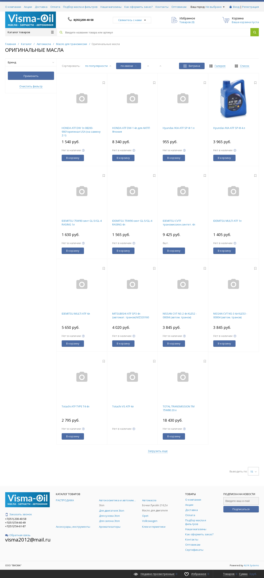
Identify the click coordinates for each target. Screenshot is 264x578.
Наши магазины (110, 7)
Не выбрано (215, 7)
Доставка (41, 7)
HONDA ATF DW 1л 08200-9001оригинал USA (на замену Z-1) (81, 131)
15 (253, 471)
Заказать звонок (18, 514)
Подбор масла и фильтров (80, 7)
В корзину (72, 158)
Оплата (55, 7)
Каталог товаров (31, 32)
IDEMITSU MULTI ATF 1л (227, 221)
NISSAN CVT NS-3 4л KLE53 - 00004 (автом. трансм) (230, 315)
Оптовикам (178, 7)
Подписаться (241, 509)
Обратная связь (18, 535)
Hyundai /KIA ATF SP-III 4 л (229, 128)
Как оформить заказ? (138, 7)
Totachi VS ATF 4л (123, 406)
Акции (28, 7)
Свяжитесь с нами (132, 20)
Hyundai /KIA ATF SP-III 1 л (178, 128)
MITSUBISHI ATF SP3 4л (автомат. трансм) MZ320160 (130, 315)
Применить (31, 76)
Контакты (162, 7)
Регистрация (250, 7)
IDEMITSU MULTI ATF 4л (76, 313)
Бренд (31, 62)
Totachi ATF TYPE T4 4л (75, 406)
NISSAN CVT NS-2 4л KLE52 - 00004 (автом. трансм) (180, 315)
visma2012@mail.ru (28, 539)
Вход (236, 7)
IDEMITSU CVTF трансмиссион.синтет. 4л (179, 222)
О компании (13, 7)
